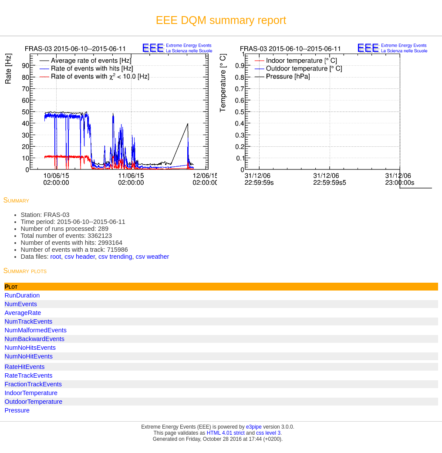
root (55, 256)
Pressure (17, 410)
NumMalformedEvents (36, 330)
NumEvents (21, 304)
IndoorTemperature (31, 392)
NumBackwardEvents (35, 338)
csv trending (115, 256)
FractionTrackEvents (33, 384)
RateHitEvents (25, 366)
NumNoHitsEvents (30, 347)
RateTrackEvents (29, 375)
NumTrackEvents (29, 321)
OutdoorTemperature (34, 401)
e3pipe (254, 427)
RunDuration (22, 295)
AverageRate (23, 312)
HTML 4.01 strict (226, 433)
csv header (79, 256)
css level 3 (268, 433)
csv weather (152, 256)
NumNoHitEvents (29, 356)
